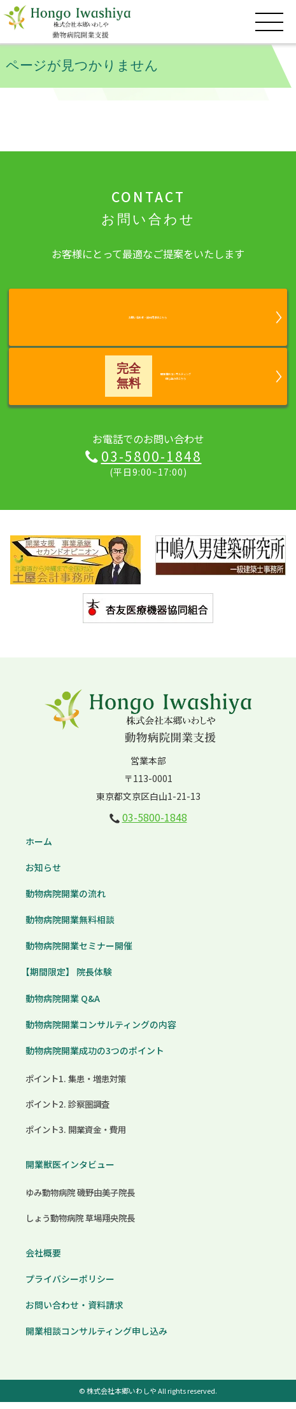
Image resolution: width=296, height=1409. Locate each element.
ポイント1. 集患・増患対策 (75, 1085)
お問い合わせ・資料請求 (74, 1311)
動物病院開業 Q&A (62, 1005)
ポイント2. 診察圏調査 (67, 1110)
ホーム (38, 848)
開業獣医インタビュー (70, 1171)
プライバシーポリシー (70, 1285)
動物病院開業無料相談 (70, 926)
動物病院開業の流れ (65, 900)
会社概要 (43, 1259)
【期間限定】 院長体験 (66, 979)
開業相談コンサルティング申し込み (96, 1338)
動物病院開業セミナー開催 (78, 953)
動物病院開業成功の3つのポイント (94, 1057)
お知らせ (43, 874)
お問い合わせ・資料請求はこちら (148, 316)
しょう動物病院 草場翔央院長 (80, 1224)
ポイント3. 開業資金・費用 (75, 1136)
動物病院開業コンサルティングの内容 (100, 1031)
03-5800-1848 (151, 463)
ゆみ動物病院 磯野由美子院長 (80, 1199)
